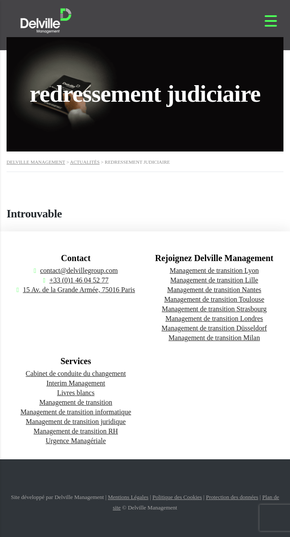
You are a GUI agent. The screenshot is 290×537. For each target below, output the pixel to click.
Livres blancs (76, 392)
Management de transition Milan (214, 337)
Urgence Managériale (76, 440)
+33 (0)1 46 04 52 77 (79, 280)
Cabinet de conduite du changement (76, 373)
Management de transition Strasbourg (214, 309)
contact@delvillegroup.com (79, 270)
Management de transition (75, 402)
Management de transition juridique (76, 421)
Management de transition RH (76, 431)
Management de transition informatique (76, 412)
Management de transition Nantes (214, 289)
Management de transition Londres (214, 318)
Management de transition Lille (214, 280)
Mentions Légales (128, 497)
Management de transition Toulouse (214, 299)
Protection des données (232, 497)
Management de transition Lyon (214, 270)
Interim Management (75, 383)
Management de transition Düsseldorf (214, 328)
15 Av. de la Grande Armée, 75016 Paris (79, 289)
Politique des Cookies (177, 497)
